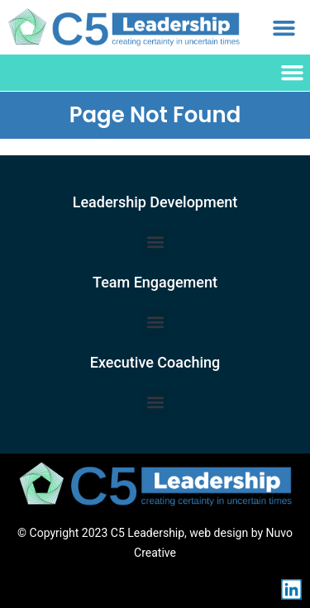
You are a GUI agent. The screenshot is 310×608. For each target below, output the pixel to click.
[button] (284, 27)
